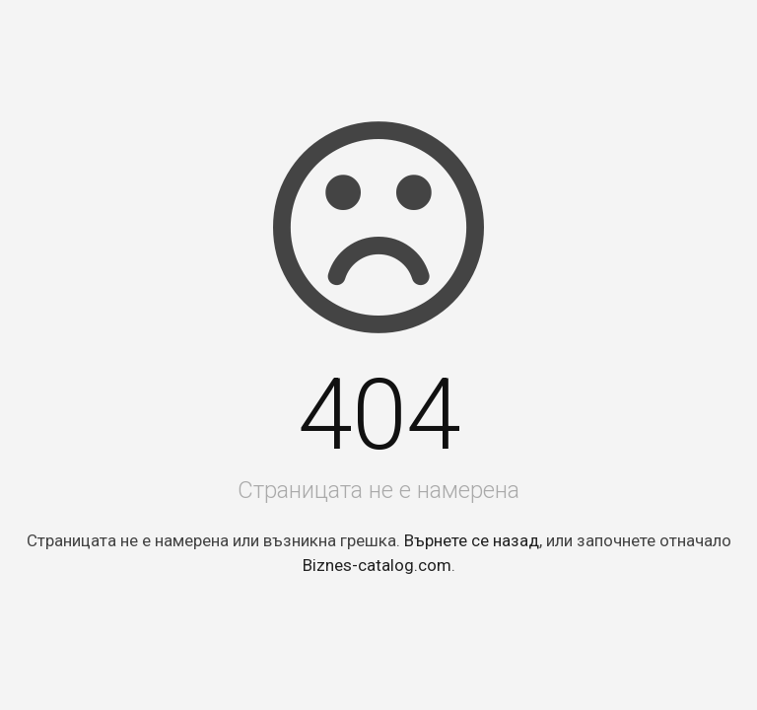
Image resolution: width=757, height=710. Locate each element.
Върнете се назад (471, 540)
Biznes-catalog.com (377, 565)
